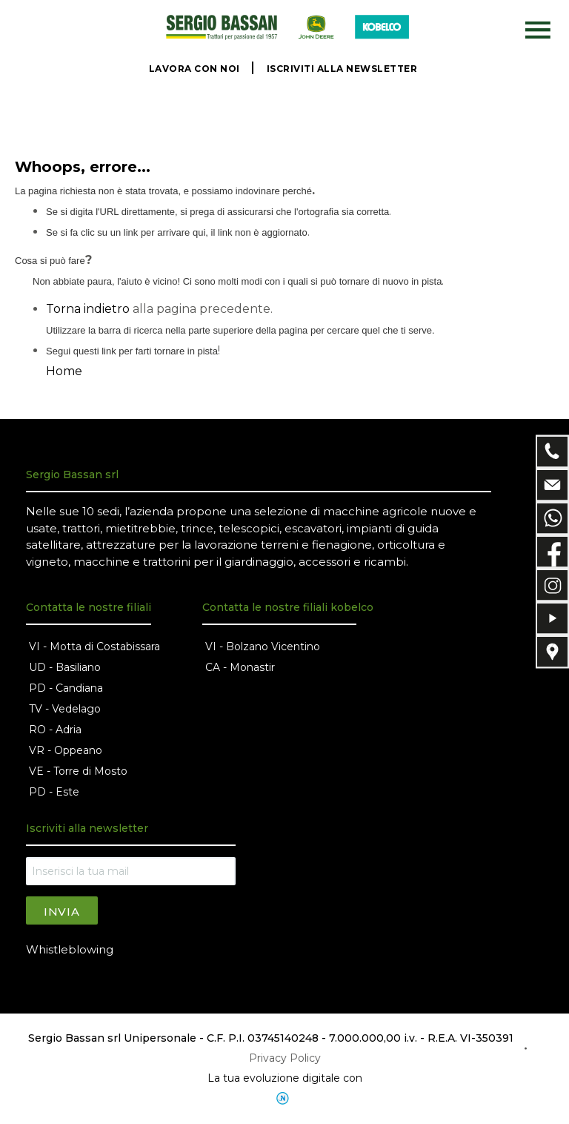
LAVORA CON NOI (194, 68)
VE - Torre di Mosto (78, 771)
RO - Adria (55, 729)
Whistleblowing (69, 949)
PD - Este (54, 792)
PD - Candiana (66, 688)
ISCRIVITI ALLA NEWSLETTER (342, 68)
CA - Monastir (240, 667)
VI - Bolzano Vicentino (262, 646)
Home (64, 371)
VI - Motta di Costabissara (94, 646)
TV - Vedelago (65, 708)
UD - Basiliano (65, 667)
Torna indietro (88, 309)
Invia (62, 912)
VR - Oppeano (65, 750)
